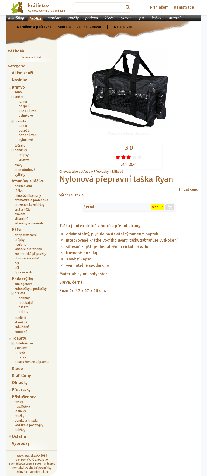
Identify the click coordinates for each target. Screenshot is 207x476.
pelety (23, 312)
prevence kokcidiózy (29, 205)
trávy (18, 165)
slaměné (21, 322)
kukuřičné (22, 327)
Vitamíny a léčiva (28, 181)
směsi (19, 97)
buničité (21, 318)
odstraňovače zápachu (32, 362)
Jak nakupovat (89, 26)
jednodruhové (25, 170)
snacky (24, 159)
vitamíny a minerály (29, 223)
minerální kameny (28, 195)
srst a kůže (23, 209)
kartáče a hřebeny (28, 249)
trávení (20, 214)
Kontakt (64, 26)
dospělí (24, 106)
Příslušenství (24, 397)
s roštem (21, 348)
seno (18, 92)
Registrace (184, 7)
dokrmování (23, 186)
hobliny (24, 298)
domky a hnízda (26, 420)
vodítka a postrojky (29, 425)
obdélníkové (24, 343)
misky (19, 402)
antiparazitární (26, 235)
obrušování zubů (27, 258)
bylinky (20, 174)
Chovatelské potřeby (74, 172)
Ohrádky (20, 382)
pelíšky (20, 430)
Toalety (19, 338)
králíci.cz (38, 5)
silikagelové (24, 284)
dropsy (24, 155)
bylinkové (26, 115)
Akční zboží (22, 73)
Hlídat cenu (188, 189)
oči (17, 263)
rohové (20, 353)
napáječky (22, 406)
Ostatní (19, 436)
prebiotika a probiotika (31, 200)
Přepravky (21, 389)
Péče (16, 230)
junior (23, 101)
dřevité (20, 293)
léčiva (19, 191)
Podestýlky (22, 279)
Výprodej (20, 443)
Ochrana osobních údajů (32, 472)
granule (20, 121)
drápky (20, 240)
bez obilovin (28, 111)
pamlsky (21, 150)
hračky (19, 416)
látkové (117, 172)
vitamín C (22, 219)
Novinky (19, 80)
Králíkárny (21, 375)
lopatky (20, 357)
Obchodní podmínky (38, 468)
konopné (21, 332)
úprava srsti (23, 272)
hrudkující (26, 303)
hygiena (20, 244)
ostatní (24, 307)
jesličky (20, 411)
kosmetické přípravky (30, 254)
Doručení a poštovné (34, 26)
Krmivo (18, 87)
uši (17, 268)
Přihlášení (159, 7)
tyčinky (20, 145)
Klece (17, 368)
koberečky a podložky (31, 289)
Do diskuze (123, 26)
